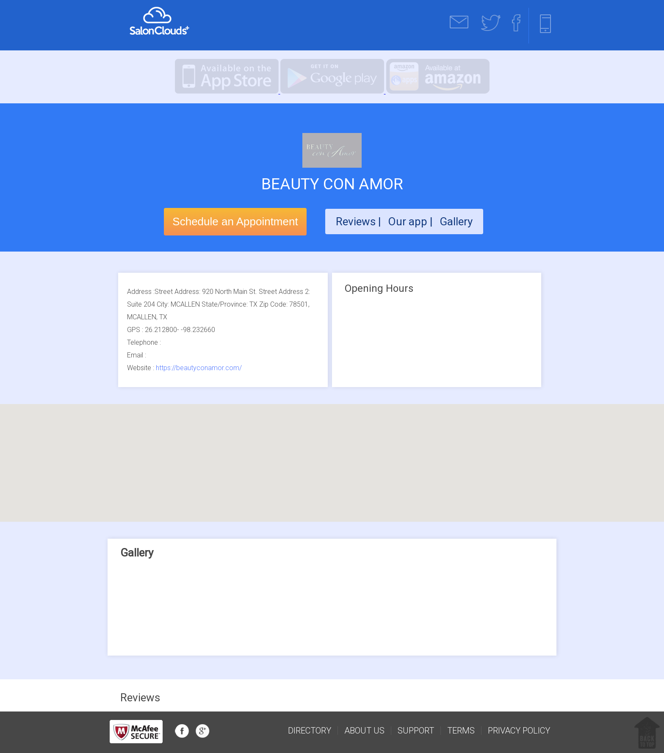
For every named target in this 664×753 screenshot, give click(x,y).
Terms (461, 730)
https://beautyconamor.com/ (199, 368)
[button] (332, 455)
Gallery (456, 221)
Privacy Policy (519, 730)
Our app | (411, 221)
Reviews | (358, 221)
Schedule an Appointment (235, 221)
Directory (309, 730)
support (416, 730)
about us (364, 730)
